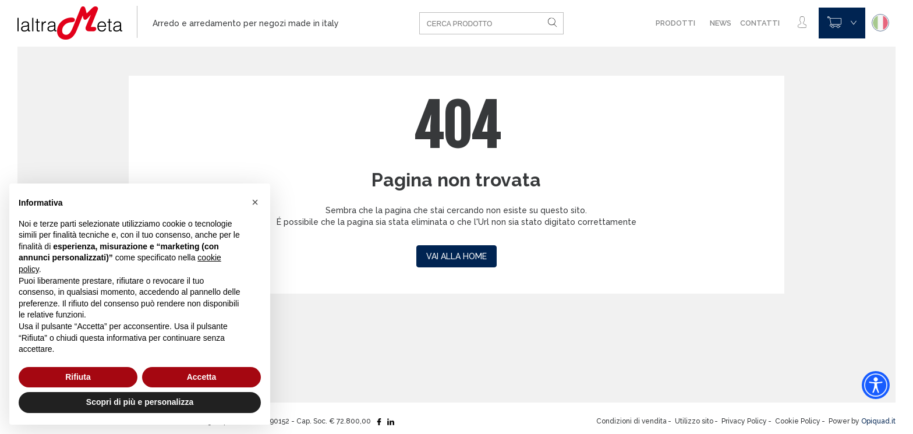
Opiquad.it (878, 421)
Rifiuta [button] (78, 377)
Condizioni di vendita (631, 421)
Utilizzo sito (694, 421)
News (720, 23)
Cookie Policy (797, 421)
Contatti (760, 23)
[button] (255, 202)
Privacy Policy (744, 421)
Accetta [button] (202, 377)
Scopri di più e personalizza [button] (139, 402)
